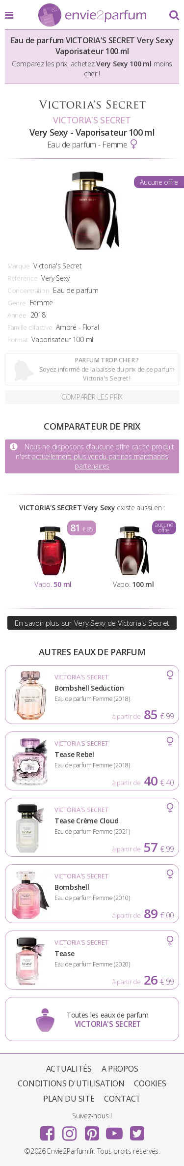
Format (17, 339)
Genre (16, 302)
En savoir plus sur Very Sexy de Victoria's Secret (92, 623)
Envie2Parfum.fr (92, 15)
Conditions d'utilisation (71, 1083)
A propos (120, 1068)
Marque (18, 266)
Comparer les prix (92, 397)
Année (16, 315)
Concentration (28, 290)
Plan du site (69, 1098)
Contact (122, 1098)
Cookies (150, 1083)
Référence (22, 278)
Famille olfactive (29, 327)
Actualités (69, 1068)
